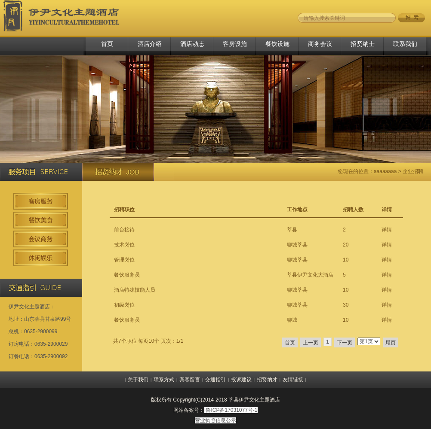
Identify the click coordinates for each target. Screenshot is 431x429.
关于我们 (138, 380)
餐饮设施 (277, 43)
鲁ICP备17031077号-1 (231, 410)
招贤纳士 (363, 43)
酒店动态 (192, 43)
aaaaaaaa (385, 171)
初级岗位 (124, 305)
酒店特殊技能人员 (134, 290)
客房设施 (235, 43)
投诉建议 (241, 380)
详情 (387, 230)
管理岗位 (124, 260)
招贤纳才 (267, 380)
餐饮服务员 (127, 275)
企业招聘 (413, 171)
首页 (107, 43)
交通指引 (215, 380)
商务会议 (320, 43)
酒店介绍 (150, 43)
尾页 (390, 343)
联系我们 (405, 43)
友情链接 (293, 380)
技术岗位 (124, 245)
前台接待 (124, 230)
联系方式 (164, 380)
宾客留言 (189, 380)
